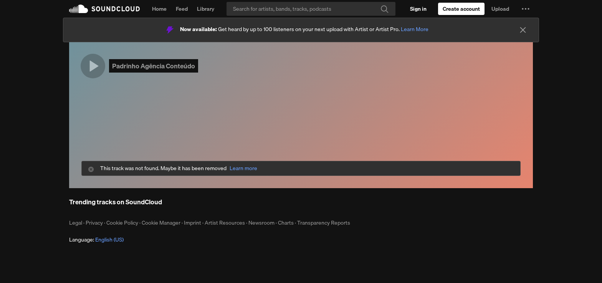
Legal (75, 222)
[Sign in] (418, 9)
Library (205, 9)
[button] (525, 9)
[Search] (311, 9)
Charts (286, 222)
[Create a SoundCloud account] (461, 9)
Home (159, 9)
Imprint (192, 222)
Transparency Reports (323, 222)
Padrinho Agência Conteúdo (153, 66)
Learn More (414, 29)
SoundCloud (104, 9)
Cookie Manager (161, 222)
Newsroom (261, 222)
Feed (182, 9)
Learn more (243, 168)
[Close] (523, 30)
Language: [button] (96, 239)
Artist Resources (225, 222)
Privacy (94, 222)
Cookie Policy (122, 222)
